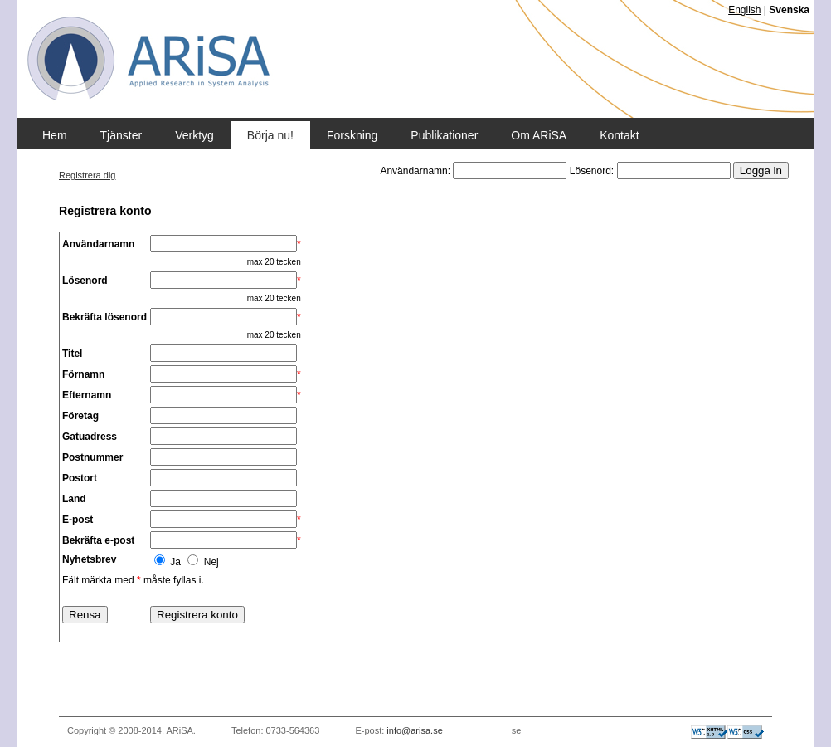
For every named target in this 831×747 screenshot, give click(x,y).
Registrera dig (87, 175)
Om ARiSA (538, 135)
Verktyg (194, 135)
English (744, 10)
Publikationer (444, 135)
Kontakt (619, 135)
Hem (54, 135)
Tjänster (121, 135)
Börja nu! (270, 135)
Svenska (789, 10)
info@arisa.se (414, 730)
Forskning (352, 135)
